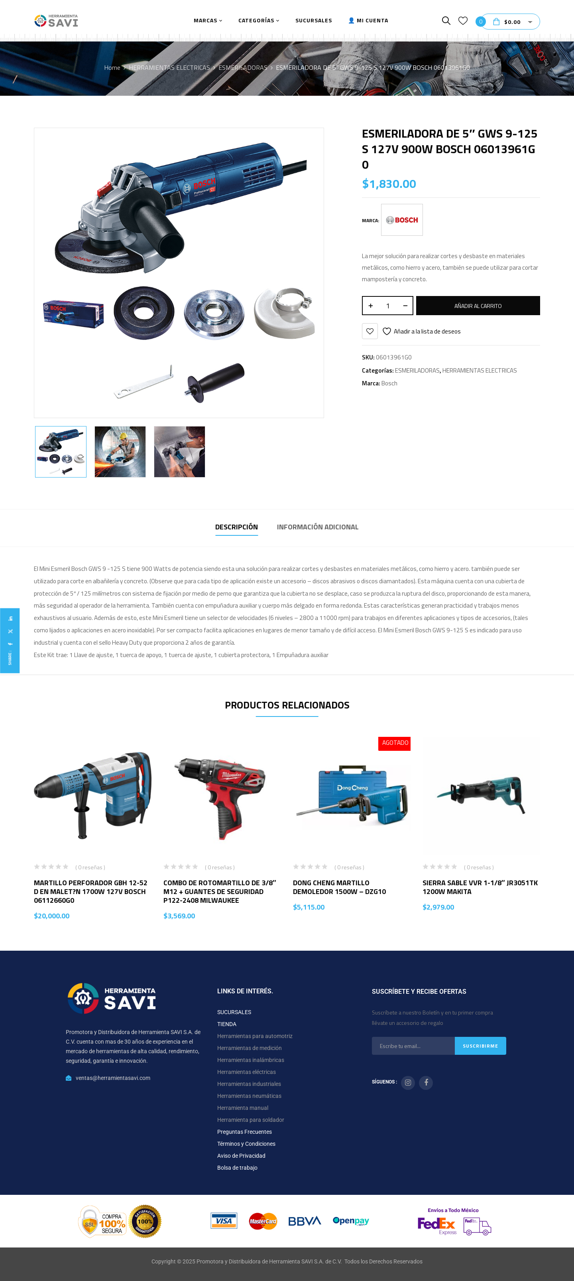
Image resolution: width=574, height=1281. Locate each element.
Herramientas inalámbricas (250, 1060)
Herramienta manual (242, 1108)
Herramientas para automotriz (255, 1036)
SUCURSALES (234, 1012)
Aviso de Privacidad (241, 1156)
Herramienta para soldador (250, 1120)
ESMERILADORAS (242, 67)
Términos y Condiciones (246, 1144)
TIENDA (226, 1024)
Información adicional (318, 526)
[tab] (236, 528)
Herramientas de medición (249, 1048)
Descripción (236, 526)
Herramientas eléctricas (246, 1072)
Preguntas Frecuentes (244, 1132)
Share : (10, 657)
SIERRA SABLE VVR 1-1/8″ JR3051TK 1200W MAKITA (480, 887)
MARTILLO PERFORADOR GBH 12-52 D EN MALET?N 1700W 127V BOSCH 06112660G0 (90, 891)
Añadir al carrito (478, 306)
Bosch (389, 383)
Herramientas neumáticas (249, 1096)
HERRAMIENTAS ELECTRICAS (169, 67)
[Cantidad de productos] (388, 305)
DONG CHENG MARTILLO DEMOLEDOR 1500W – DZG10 (339, 887)
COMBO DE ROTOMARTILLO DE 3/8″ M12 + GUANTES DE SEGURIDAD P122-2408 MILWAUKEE (219, 891)
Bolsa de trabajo (237, 1168)
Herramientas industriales (249, 1084)
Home (112, 67)
